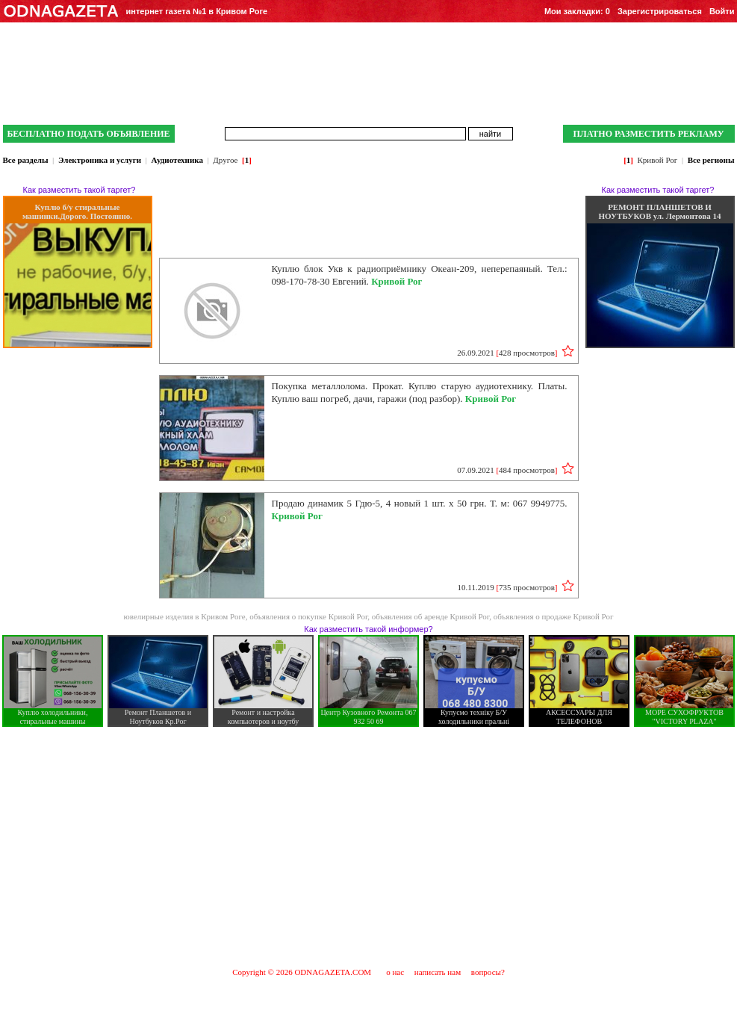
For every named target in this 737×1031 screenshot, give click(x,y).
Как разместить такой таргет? (79, 189)
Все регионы (711, 159)
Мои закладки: (577, 11)
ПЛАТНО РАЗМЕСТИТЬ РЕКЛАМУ (648, 134)
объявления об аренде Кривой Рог (430, 616)
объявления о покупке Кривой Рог (308, 616)
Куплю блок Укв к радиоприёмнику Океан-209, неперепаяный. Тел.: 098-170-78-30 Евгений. (419, 275)
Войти (722, 11)
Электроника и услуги (99, 159)
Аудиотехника (177, 159)
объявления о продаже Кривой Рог (554, 616)
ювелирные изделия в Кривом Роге (185, 616)
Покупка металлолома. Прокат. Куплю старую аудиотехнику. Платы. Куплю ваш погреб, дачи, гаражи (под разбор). (419, 392)
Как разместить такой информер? (368, 629)
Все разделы (26, 159)
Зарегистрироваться (660, 11)
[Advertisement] (368, 846)
